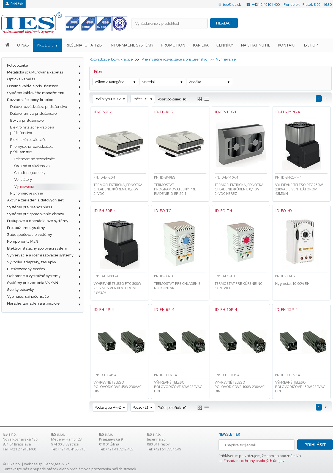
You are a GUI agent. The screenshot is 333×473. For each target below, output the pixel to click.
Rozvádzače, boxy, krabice (30, 100)
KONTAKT (287, 45)
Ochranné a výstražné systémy (34, 276)
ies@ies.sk (232, 4)
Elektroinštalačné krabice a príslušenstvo (32, 130)
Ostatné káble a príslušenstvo (32, 86)
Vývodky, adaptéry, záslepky (31, 262)
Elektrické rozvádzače (28, 140)
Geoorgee (52, 463)
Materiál (148, 82)
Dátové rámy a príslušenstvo (33, 113)
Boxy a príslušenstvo (27, 120)
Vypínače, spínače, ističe (28, 296)
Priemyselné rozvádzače (34, 159)
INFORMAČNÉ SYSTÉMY (131, 45)
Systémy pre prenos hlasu (29, 207)
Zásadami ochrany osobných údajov (254, 460)
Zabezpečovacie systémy (29, 235)
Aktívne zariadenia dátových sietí (35, 200)
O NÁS (23, 45)
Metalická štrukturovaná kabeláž (35, 72)
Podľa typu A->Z (107, 99)
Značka (195, 82)
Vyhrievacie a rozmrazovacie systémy (40, 255)
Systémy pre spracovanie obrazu (35, 214)
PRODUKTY (47, 45)
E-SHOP (311, 45)
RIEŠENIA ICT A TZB (83, 45)
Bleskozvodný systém (26, 269)
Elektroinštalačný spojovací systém (37, 248)
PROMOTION (173, 45)
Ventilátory (23, 179)
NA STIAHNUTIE (255, 45)
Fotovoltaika (17, 65)
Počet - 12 (140, 99)
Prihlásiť (14, 4)
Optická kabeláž (21, 79)
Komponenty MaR (22, 241)
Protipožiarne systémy (26, 228)
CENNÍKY (224, 45)
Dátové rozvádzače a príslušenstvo (38, 107)
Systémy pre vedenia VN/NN (32, 283)
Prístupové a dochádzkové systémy (37, 221)
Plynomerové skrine (26, 193)
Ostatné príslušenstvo (32, 166)
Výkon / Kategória (109, 82)
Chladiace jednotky (29, 173)
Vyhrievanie (24, 186)
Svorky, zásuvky (20, 290)
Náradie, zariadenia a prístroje (33, 303)
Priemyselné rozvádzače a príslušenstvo (31, 149)
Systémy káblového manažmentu (36, 93)
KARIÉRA (201, 45)
